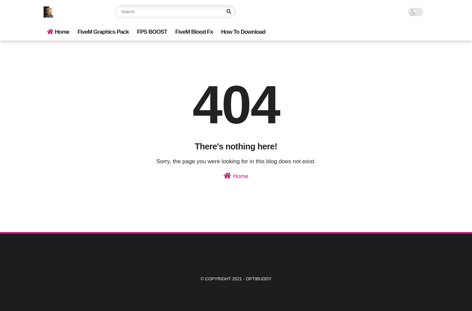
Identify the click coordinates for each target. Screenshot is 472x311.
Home (58, 32)
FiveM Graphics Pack (103, 32)
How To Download (243, 32)
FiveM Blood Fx (194, 32)
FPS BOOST (152, 32)
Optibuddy (258, 278)
